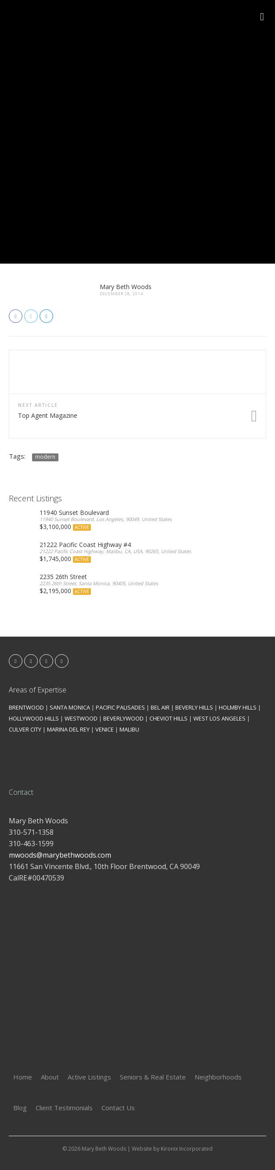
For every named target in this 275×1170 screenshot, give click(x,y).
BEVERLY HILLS (194, 707)
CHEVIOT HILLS (168, 718)
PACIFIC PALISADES (120, 707)
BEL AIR (160, 707)
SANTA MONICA (70, 707)
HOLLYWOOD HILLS (34, 718)
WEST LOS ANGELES (219, 718)
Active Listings (89, 1076)
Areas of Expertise (37, 690)
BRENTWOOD (26, 707)
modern (45, 456)
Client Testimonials (64, 1107)
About (50, 1076)
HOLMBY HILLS (238, 707)
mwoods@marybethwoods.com (60, 855)
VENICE (104, 729)
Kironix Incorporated (187, 1148)
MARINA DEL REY (68, 729)
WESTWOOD (81, 718)
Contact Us (118, 1107)
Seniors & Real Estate (153, 1076)
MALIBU (129, 729)
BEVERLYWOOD (123, 718)
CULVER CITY (25, 729)
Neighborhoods (218, 1076)
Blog (20, 1107)
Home (22, 1076)
